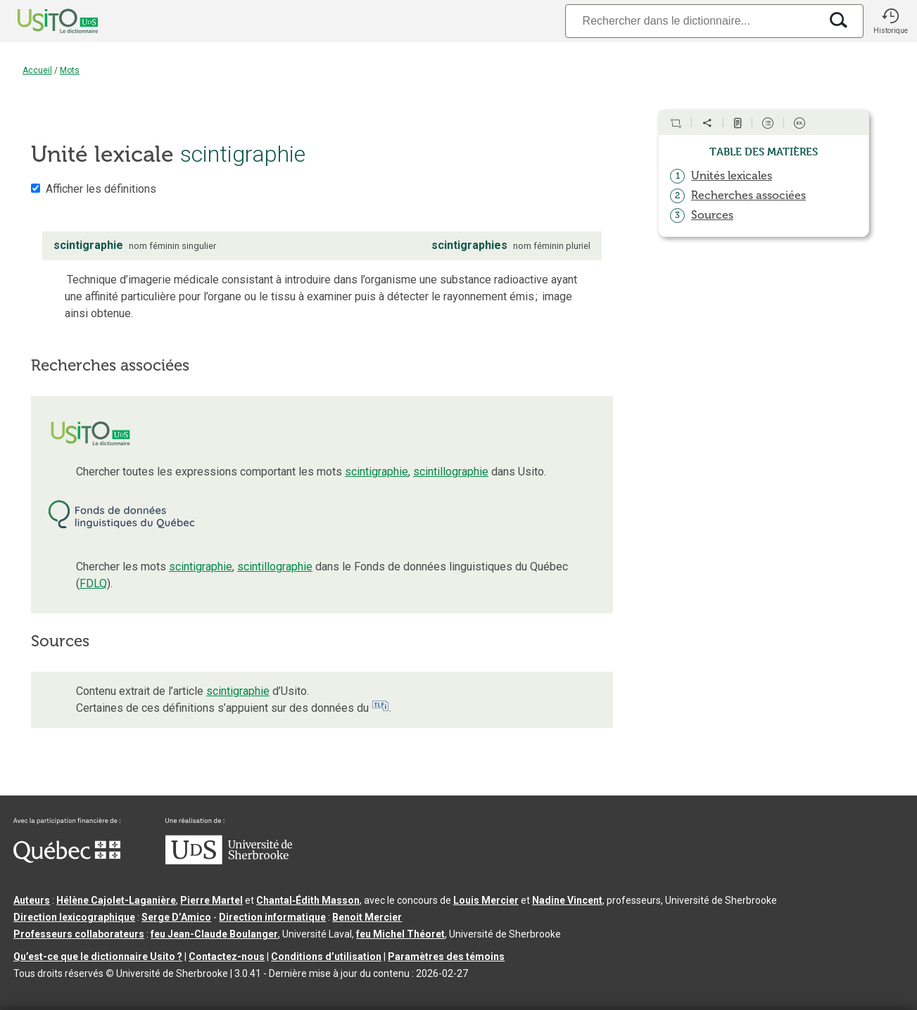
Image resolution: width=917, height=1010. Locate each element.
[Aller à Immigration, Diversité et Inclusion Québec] (66, 859)
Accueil (37, 70)
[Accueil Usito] (42, 21)
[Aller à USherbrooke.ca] (228, 861)
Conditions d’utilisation (326, 956)
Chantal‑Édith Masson (308, 900)
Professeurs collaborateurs (78, 934)
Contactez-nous (227, 956)
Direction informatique (272, 917)
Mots (70, 70)
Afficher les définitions (101, 189)
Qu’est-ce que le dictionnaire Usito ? (97, 956)
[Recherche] (692, 21)
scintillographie (450, 471)
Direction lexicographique (74, 917)
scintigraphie (376, 471)
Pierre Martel (211, 900)
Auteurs (31, 900)
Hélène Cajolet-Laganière (116, 900)
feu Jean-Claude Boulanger (214, 934)
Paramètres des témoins (446, 956)
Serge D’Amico (176, 917)
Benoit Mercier (367, 917)
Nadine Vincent (567, 900)
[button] (890, 21)
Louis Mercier (486, 900)
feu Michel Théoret (400, 934)
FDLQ (93, 583)
